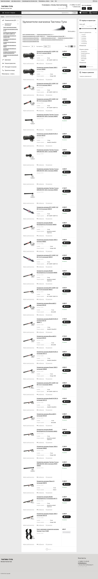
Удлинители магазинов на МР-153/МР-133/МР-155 (9, 33)
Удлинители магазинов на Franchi (48, 37)
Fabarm (82, 60)
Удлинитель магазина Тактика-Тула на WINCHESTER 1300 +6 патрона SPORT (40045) (47, 463)
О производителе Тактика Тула (29, 1)
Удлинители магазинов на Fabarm (65, 37)
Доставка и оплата (15, 1)
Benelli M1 (83, 55)
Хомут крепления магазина (9, 27)
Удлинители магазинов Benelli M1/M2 (31, 41)
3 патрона (83, 38)
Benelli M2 (83, 56)
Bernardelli (83, 58)
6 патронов (83, 43)
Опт (56, 1)
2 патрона (83, 36)
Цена (46, 46)
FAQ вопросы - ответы (44, 1)
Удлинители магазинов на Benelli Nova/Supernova (9, 52)
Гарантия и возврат (5, 1)
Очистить (90, 66)
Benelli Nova (83, 51)
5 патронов (83, 41)
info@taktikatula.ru (82, 563)
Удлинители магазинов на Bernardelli (31, 39)
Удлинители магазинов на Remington (31, 37)
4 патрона (83, 40)
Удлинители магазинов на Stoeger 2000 (55, 36)
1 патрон (83, 34)
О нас (52, 1)
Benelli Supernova (85, 53)
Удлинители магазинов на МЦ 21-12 (45, 34)
